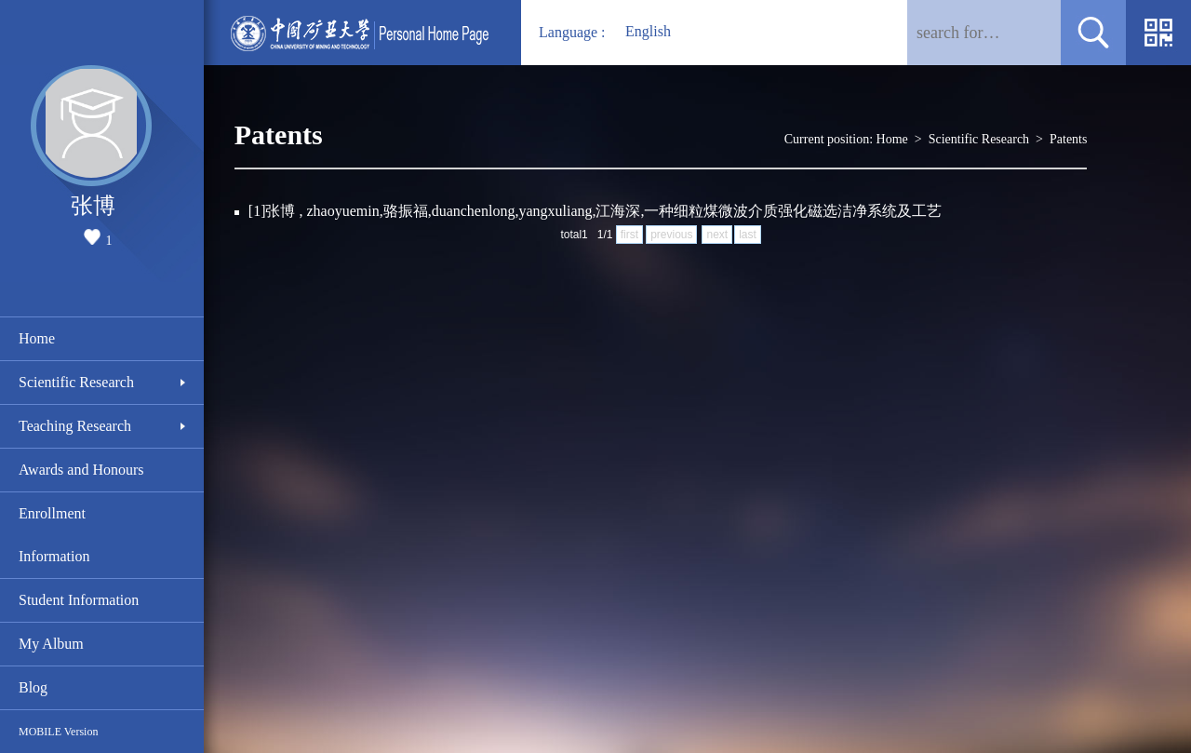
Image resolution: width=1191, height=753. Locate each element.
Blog (33, 687)
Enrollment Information (54, 534)
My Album (51, 644)
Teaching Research (75, 426)
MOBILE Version (58, 731)
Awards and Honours (81, 469)
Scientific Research (76, 382)
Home (37, 338)
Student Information (79, 600)
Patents (1068, 139)
